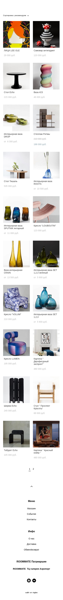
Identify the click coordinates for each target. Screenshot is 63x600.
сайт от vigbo (31, 592)
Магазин (31, 508)
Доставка (31, 544)
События (31, 514)
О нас (31, 538)
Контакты (31, 519)
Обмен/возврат (31, 549)
